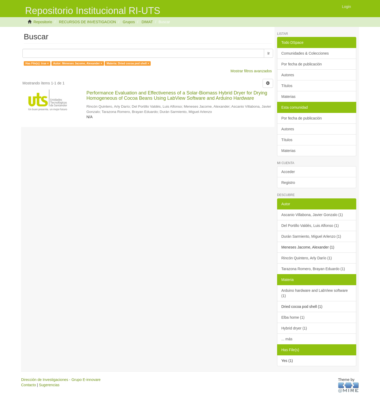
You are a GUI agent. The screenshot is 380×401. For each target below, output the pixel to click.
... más (286, 339)
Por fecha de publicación (301, 64)
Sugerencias (49, 385)
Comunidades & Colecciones (305, 53)
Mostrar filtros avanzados (251, 71)
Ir (268, 53)
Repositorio (43, 22)
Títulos (286, 86)
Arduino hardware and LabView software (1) (314, 293)
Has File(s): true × (37, 63)
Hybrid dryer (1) (294, 328)
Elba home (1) (293, 317)
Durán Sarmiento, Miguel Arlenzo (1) (311, 236)
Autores (287, 75)
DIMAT (147, 22)
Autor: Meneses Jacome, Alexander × (77, 63)
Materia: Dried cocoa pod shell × (128, 63)
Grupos (129, 22)
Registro (288, 182)
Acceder (288, 172)
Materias (288, 96)
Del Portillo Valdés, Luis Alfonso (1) (310, 225)
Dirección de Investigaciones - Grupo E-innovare (61, 380)
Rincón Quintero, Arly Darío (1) (306, 258)
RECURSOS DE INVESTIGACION (87, 22)
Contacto (28, 385)
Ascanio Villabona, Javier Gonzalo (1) (312, 215)
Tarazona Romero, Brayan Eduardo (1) (313, 269)
